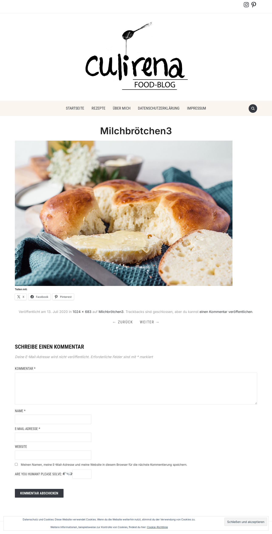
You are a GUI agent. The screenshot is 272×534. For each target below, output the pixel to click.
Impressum (196, 108)
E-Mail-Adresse (27, 429)
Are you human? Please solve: (53, 474)
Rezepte (98, 108)
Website (21, 447)
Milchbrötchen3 (111, 312)
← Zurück (122, 322)
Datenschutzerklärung (159, 108)
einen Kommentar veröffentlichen (226, 312)
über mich (121, 108)
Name (20, 411)
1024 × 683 (82, 312)
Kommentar (25, 369)
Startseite (75, 108)
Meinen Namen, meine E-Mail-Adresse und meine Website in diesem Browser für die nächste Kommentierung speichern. (104, 464)
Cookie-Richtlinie (157, 527)
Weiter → (150, 322)
